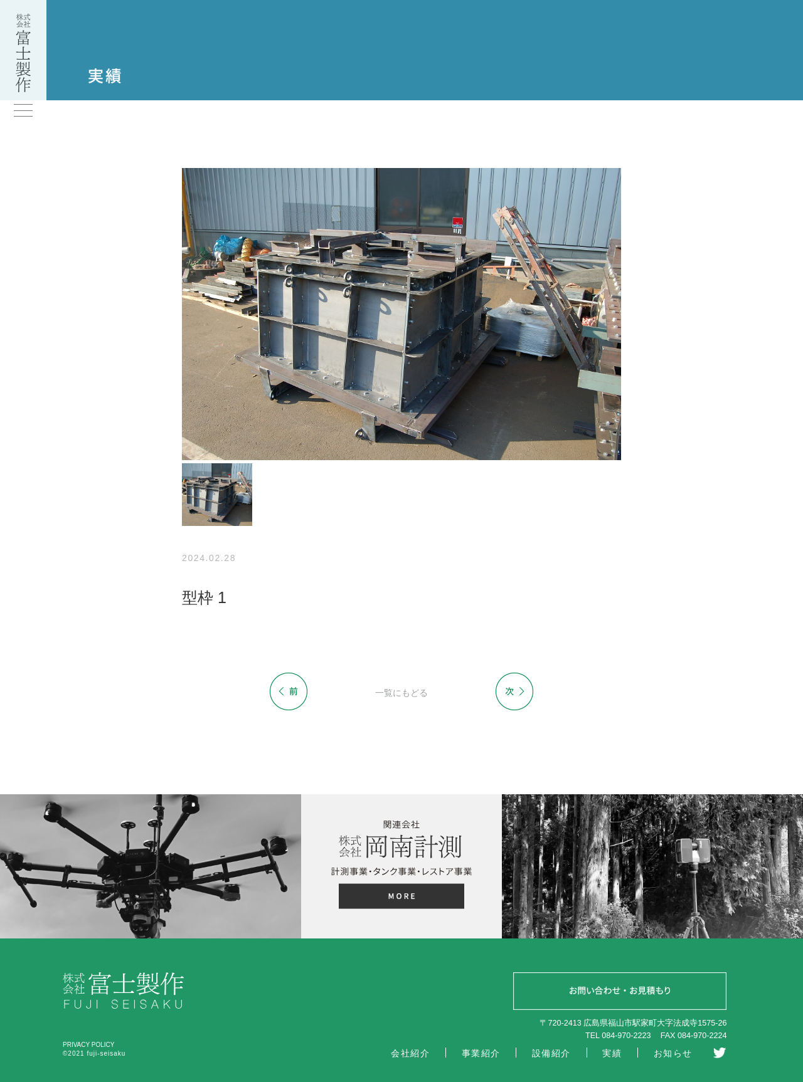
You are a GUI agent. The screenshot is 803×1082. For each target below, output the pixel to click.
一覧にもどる (401, 693)
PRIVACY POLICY (88, 1044)
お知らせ (673, 1053)
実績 (612, 1053)
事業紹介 (481, 1053)
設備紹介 (551, 1053)
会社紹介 (410, 1053)
